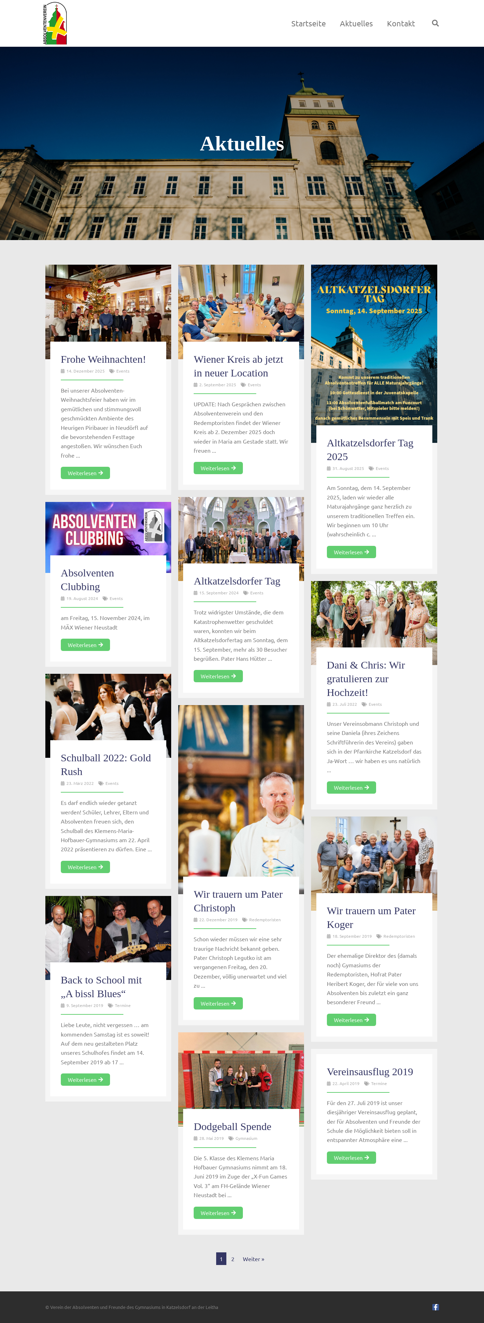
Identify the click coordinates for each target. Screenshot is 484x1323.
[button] (435, 23)
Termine (123, 1005)
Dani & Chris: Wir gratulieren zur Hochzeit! (366, 678)
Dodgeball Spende (232, 1126)
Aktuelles (356, 23)
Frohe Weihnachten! (103, 359)
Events (122, 371)
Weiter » (253, 1258)
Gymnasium (246, 1138)
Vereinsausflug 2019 (370, 1071)
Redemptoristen (265, 919)
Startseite (308, 23)
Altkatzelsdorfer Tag (237, 581)
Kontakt (401, 23)
